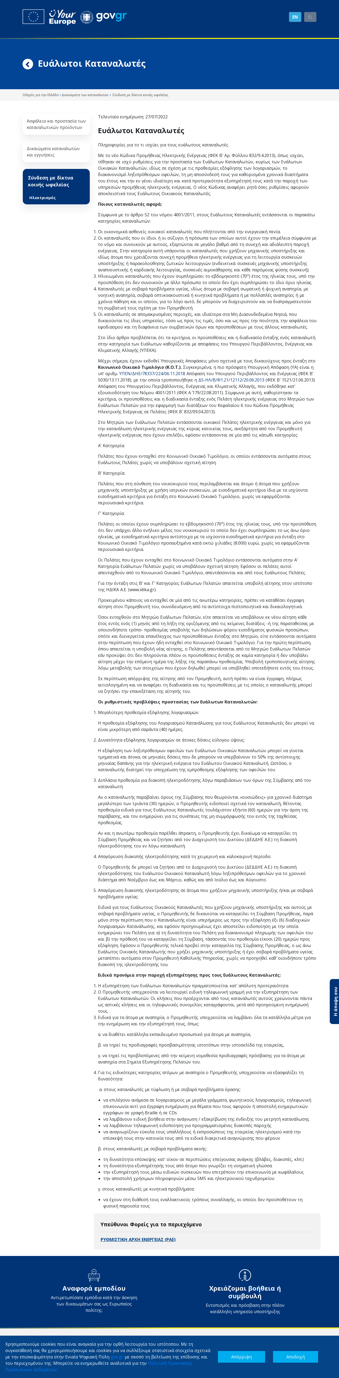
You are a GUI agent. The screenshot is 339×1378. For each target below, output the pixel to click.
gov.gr (117, 1357)
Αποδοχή (295, 1357)
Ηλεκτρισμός (42, 197)
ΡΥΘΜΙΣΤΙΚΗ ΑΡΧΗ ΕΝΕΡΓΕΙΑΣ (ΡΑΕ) (138, 1239)
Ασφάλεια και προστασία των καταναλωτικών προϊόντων (56, 124)
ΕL (310, 17)
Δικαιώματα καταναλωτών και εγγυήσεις (53, 152)
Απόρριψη (241, 1357)
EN (295, 17)
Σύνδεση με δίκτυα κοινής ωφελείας (50, 181)
